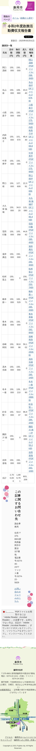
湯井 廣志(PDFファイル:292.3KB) (31, 255)
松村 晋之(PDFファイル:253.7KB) (31, 278)
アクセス (9, 737)
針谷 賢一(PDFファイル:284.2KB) (31, 413)
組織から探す (26, 18)
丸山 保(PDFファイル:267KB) (31, 91)
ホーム (15, 18)
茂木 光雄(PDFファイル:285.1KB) (31, 368)
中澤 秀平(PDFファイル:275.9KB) (31, 162)
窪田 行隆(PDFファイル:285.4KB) (31, 233)
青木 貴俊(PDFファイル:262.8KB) (31, 323)
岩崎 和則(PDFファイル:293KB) (31, 345)
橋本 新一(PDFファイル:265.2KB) (31, 300)
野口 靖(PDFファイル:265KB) (31, 184)
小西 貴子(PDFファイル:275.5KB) (31, 114)
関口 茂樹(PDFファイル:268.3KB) (31, 69)
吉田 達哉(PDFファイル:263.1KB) (31, 461)
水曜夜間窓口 (5, 690)
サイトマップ (6, 740)
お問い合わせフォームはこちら (17, 595)
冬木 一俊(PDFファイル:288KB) (31, 390)
